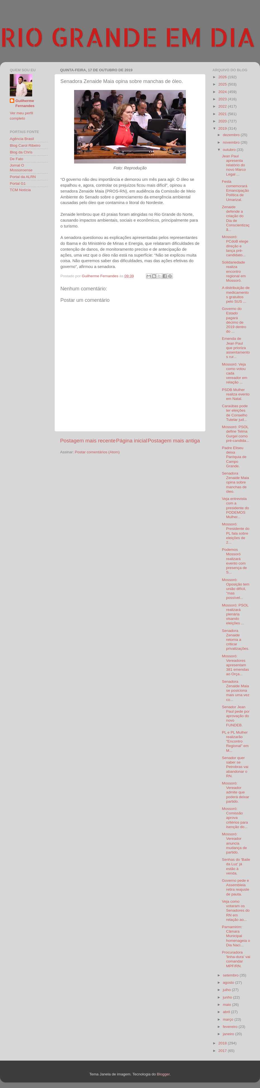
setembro (231, 975)
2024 (223, 92)
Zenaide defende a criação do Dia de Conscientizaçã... (236, 218)
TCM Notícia (20, 190)
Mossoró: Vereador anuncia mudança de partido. (234, 843)
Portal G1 (18, 183)
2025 (223, 84)
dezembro (232, 135)
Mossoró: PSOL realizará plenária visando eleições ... (235, 614)
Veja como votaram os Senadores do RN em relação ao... (236, 910)
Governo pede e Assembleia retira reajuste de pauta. (235, 887)
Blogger (163, 1074)
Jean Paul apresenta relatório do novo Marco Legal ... (234, 165)
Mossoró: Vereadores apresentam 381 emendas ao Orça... (235, 665)
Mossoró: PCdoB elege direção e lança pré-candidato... (235, 246)
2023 (223, 99)
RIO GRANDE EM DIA (128, 36)
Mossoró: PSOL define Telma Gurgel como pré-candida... (235, 434)
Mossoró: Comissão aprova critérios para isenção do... (235, 818)
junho (228, 997)
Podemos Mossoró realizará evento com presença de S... (234, 560)
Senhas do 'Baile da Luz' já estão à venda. (236, 866)
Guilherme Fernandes (24, 103)
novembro (232, 142)
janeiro (229, 1034)
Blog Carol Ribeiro (25, 145)
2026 (223, 77)
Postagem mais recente (87, 441)
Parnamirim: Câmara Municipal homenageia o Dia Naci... (236, 936)
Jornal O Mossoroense (21, 167)
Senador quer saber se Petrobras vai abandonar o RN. (235, 767)
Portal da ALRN (23, 177)
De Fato (16, 159)
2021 (223, 114)
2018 (223, 1043)
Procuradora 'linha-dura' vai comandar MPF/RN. (236, 959)
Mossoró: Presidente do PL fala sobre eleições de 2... (235, 533)
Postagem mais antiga (174, 441)
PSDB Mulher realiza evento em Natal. (236, 394)
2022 (223, 106)
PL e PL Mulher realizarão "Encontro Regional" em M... (235, 741)
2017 (223, 1051)
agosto (229, 982)
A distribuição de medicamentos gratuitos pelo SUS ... (236, 295)
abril (227, 1012)
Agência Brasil (22, 139)
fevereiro (230, 1027)
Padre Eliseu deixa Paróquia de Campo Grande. (234, 457)
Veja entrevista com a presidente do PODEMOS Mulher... (235, 508)
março (228, 1019)
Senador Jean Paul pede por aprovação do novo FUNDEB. (236, 716)
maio (227, 1004)
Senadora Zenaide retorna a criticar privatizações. (235, 640)
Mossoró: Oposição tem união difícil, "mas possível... (235, 589)
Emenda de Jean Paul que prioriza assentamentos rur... (236, 347)
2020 (223, 121)
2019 (223, 128)
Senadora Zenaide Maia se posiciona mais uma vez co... (235, 690)
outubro (230, 150)
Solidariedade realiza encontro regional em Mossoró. (234, 271)
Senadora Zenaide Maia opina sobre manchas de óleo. (235, 482)
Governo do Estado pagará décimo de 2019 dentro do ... (234, 320)
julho (227, 990)
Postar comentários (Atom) (97, 452)
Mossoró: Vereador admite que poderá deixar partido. (235, 792)
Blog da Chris (21, 152)
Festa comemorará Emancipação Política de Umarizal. (235, 190)
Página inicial (131, 441)
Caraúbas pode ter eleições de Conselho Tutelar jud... (235, 413)
